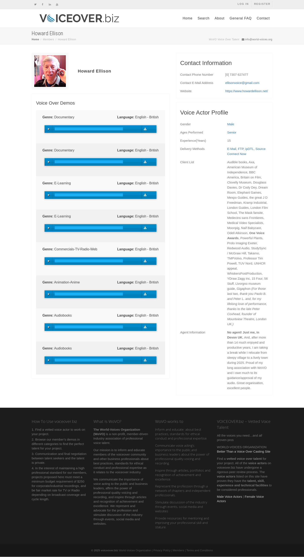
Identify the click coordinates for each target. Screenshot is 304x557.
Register (262, 4)
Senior (231, 132)
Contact (263, 18)
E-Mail (231, 149)
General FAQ (240, 18)
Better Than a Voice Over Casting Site (243, 451)
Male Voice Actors (229, 497)
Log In (242, 4)
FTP (240, 149)
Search (204, 18)
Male (230, 124)
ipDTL (249, 149)
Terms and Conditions (199, 550)
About (220, 18)
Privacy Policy (162, 550)
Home (188, 18)
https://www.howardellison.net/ (246, 91)
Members (178, 550)
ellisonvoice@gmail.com (242, 83)
